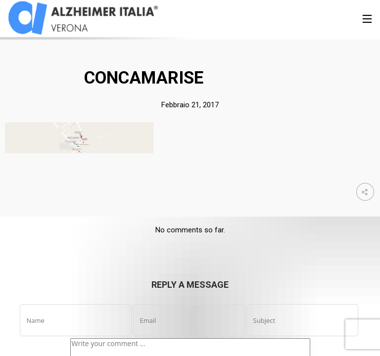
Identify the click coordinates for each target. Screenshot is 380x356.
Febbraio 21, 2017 (190, 104)
